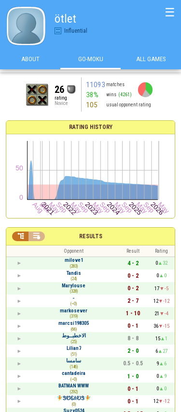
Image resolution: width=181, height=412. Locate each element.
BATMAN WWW (73, 386)
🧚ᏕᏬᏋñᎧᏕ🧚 (73, 398)
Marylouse (73, 286)
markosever (73, 311)
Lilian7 (74, 348)
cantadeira (73, 373)
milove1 (74, 260)
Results (90, 236)
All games (151, 61)
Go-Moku (90, 61)
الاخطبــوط (74, 336)
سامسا (73, 361)
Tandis (74, 273)
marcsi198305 (73, 323)
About (30, 61)
